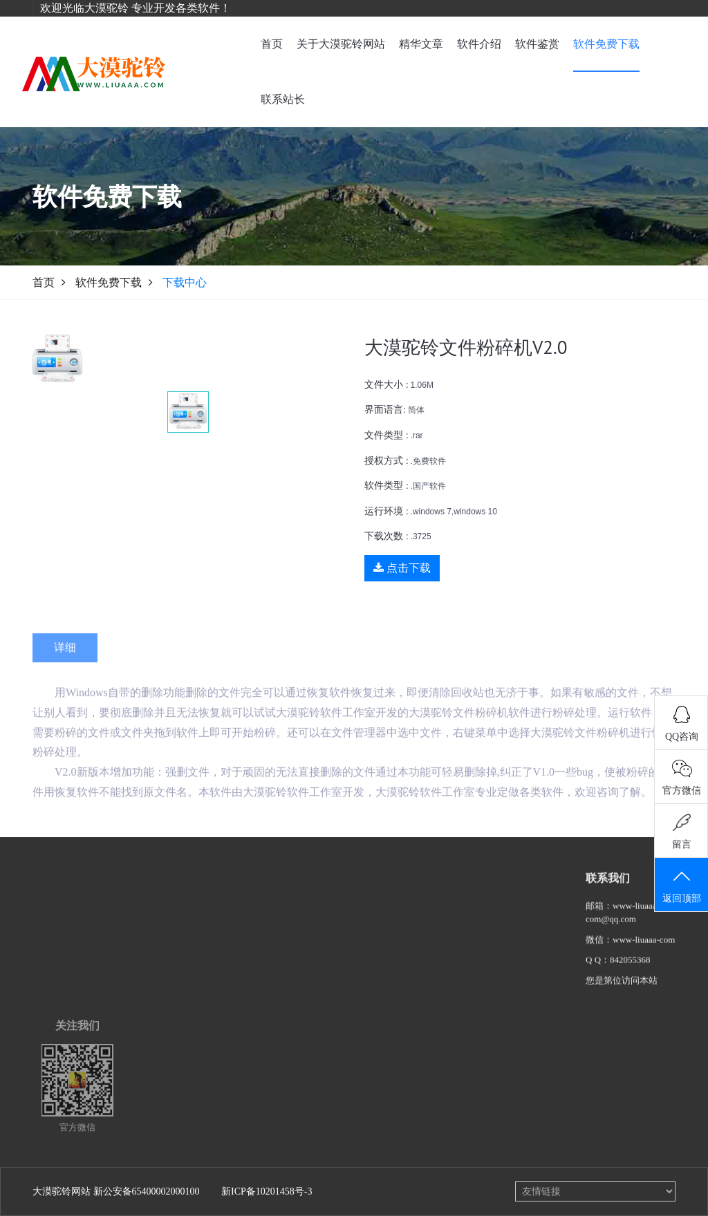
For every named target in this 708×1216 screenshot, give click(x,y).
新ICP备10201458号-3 (266, 1191)
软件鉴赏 (537, 44)
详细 (65, 662)
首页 (272, 44)
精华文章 (421, 44)
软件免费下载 (606, 44)
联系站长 (283, 99)
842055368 (630, 969)
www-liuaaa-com (644, 949)
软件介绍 (479, 44)
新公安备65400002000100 (146, 1191)
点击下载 (402, 568)
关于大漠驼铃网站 (341, 44)
